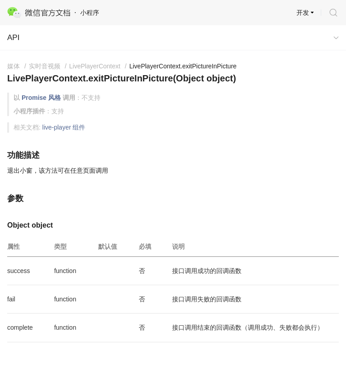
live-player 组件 (64, 127)
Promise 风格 (41, 97)
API (13, 37)
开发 (302, 12)
